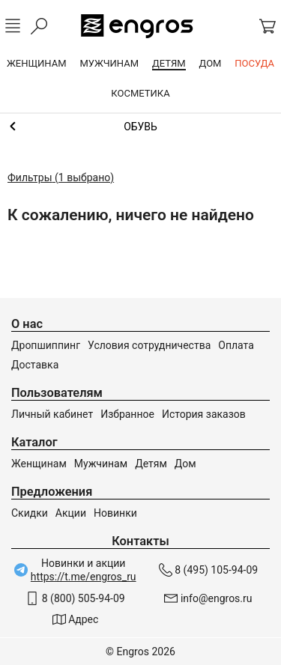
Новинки (115, 513)
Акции (70, 513)
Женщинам (39, 464)
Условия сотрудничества (149, 345)
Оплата (236, 345)
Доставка (34, 365)
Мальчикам (140, 127)
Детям (151, 464)
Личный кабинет (52, 414)
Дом (185, 464)
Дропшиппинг (45, 345)
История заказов (204, 414)
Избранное (127, 414)
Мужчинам (100, 464)
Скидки (29, 513)
